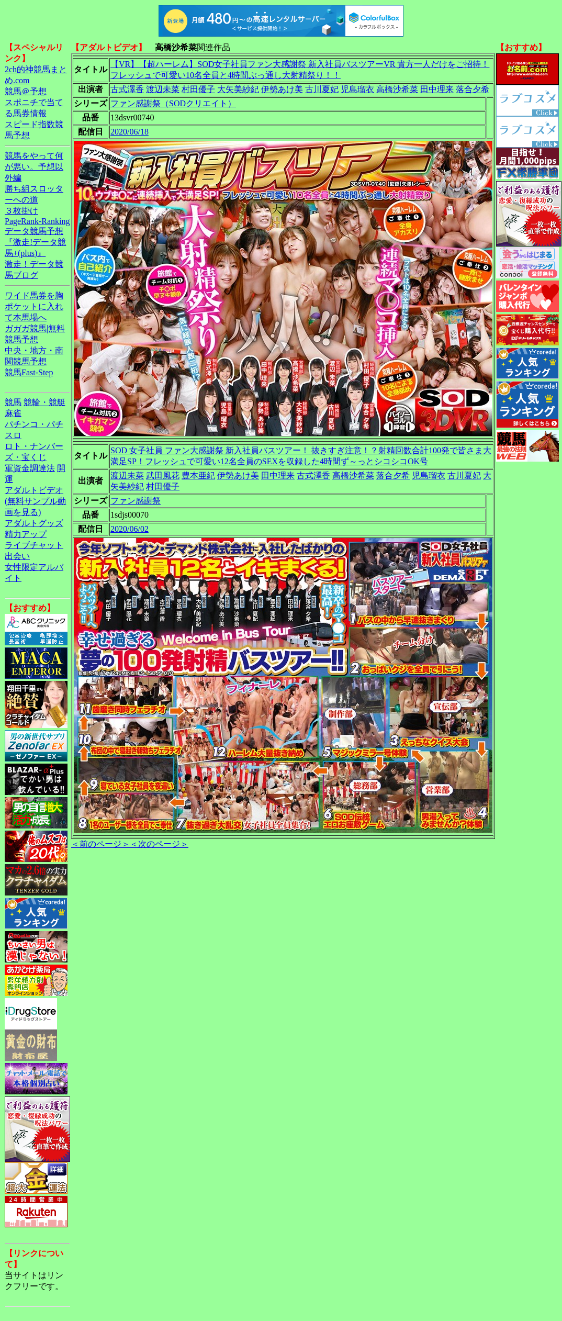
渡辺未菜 (162, 89)
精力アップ (26, 534)
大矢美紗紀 (238, 89)
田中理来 (437, 89)
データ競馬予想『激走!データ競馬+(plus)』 (35, 242)
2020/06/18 (129, 131)
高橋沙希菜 (397, 89)
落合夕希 (472, 89)
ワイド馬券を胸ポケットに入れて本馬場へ (34, 306)
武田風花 (162, 475)
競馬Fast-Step (29, 372)
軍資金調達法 (30, 468)
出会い (17, 556)
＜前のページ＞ (100, 843)
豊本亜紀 (198, 475)
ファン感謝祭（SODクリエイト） (173, 103)
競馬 (13, 402)
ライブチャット (34, 545)
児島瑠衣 (357, 89)
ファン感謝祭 (135, 500)
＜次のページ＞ (159, 843)
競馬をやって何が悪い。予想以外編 (34, 166)
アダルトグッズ (34, 523)
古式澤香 (127, 89)
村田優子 (198, 89)
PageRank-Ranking (37, 221)
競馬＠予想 (26, 91)
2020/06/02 (129, 528)
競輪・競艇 (44, 402)
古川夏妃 (322, 89)
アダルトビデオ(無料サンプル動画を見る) (35, 501)
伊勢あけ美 (282, 89)
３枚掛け (21, 210)
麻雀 (13, 413)
